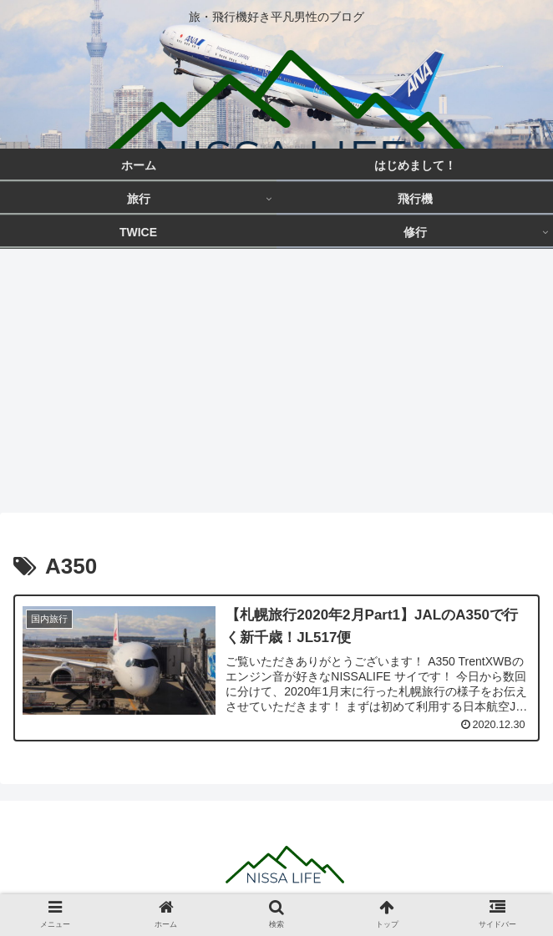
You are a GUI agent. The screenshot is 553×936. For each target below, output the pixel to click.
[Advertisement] (276, 386)
